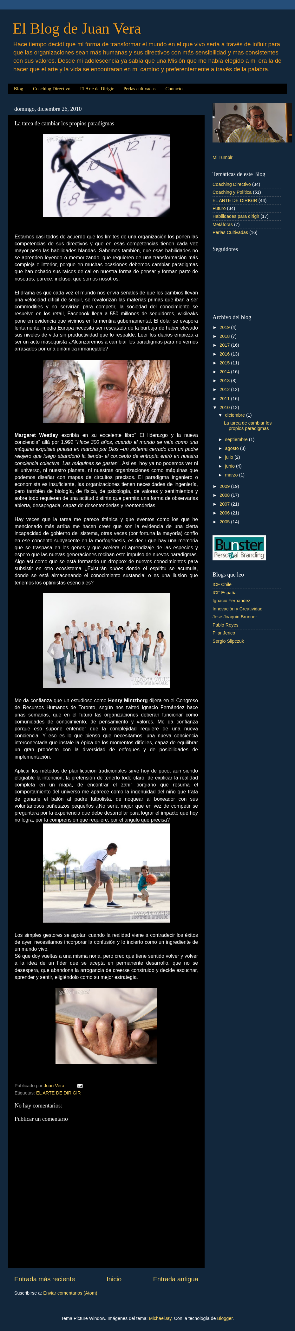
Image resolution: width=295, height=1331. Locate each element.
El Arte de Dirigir (97, 88)
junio (230, 466)
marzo (232, 474)
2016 (225, 353)
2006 (225, 512)
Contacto (173, 88)
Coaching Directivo (51, 88)
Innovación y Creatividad (238, 608)
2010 (225, 407)
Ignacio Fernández (231, 600)
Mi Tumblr (223, 157)
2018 (225, 336)
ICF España (225, 592)
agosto (232, 448)
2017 (225, 345)
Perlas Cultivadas (230, 232)
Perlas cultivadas (139, 88)
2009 (225, 486)
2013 (225, 380)
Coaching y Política (232, 192)
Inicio (114, 1279)
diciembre (235, 415)
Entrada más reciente (44, 1279)
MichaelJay (160, 1318)
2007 (225, 504)
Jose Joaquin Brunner (235, 616)
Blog (18, 88)
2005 (225, 521)
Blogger (225, 1318)
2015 (225, 362)
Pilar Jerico (224, 632)
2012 (225, 389)
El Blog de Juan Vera (77, 28)
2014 (225, 371)
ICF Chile (222, 584)
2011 (225, 398)
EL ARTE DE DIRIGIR (58, 1092)
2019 (225, 327)
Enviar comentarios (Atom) (70, 1293)
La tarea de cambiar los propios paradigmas (248, 425)
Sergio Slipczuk (228, 641)
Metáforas (223, 224)
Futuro (219, 208)
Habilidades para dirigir (236, 216)
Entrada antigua (175, 1279)
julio (230, 457)
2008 (225, 495)
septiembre (237, 439)
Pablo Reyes (226, 625)
